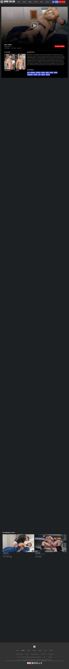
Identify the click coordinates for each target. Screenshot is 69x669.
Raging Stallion (38, 556)
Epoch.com (11, 660)
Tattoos (55, 72)
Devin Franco (8, 70)
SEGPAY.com (44, 660)
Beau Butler (5, 554)
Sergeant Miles (42, 554)
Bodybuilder (33, 72)
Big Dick (43, 74)
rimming (51, 72)
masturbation (30, 74)
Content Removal (60, 660)
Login (57, 1)
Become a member (61, 1)
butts (39, 74)
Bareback (48, 74)
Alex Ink (17, 70)
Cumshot (35, 74)
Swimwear (38, 72)
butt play (42, 72)
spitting (47, 72)
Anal (28, 72)
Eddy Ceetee (37, 554)
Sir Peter (8, 554)
